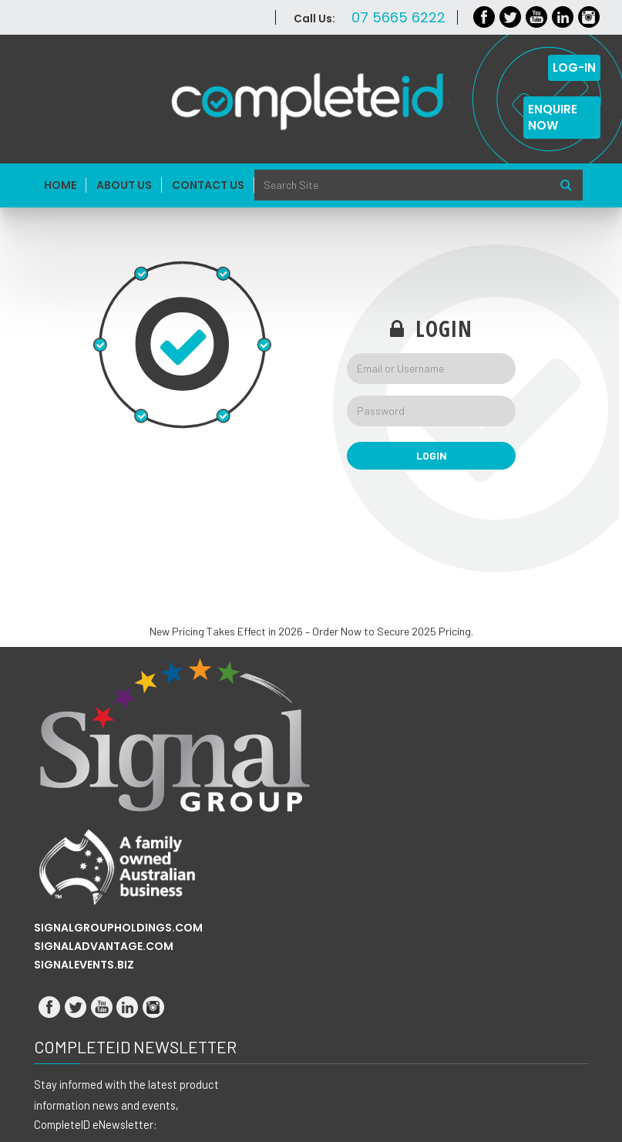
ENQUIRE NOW (552, 117)
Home (60, 185)
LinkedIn (563, 17)
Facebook (484, 17)
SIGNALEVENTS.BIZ (84, 964)
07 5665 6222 (398, 17)
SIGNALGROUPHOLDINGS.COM (118, 927)
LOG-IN (574, 67)
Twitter (510, 17)
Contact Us (208, 185)
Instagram (589, 17)
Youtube (537, 17)
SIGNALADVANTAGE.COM (103, 946)
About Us (124, 185)
